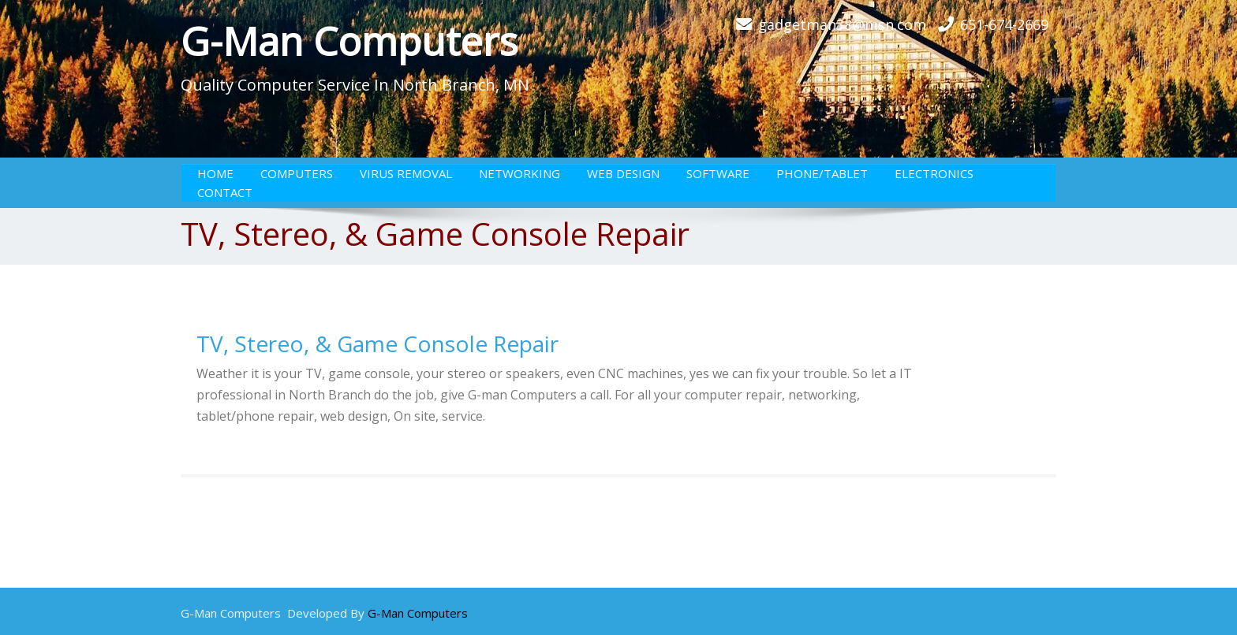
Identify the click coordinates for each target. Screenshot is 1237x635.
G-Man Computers (349, 41)
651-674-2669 (1004, 24)
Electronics (934, 173)
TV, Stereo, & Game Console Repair (377, 343)
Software (717, 173)
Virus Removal (406, 173)
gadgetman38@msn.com (842, 24)
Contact (224, 192)
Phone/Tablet (822, 173)
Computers (296, 173)
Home (215, 173)
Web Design (623, 173)
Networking (519, 173)
